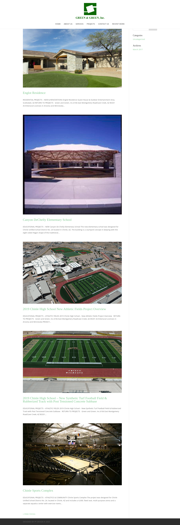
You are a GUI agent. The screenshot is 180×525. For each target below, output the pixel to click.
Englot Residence (34, 93)
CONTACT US (103, 24)
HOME (58, 24)
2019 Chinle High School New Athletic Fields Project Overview (64, 309)
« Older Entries (29, 514)
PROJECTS (91, 24)
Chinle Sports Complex (38, 490)
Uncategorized (139, 39)
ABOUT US (68, 24)
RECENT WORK (118, 24)
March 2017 (138, 49)
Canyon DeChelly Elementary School (47, 220)
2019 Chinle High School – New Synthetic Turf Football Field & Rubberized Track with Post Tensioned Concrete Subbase (65, 399)
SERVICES (79, 24)
